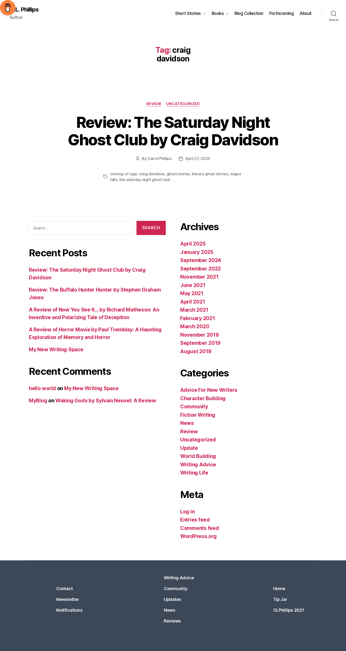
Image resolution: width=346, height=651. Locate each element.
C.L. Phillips (24, 9)
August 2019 (195, 351)
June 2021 (192, 285)
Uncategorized (183, 104)
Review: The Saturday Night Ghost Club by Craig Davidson (173, 131)
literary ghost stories (210, 173)
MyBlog (38, 401)
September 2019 (200, 343)
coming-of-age (123, 173)
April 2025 (192, 244)
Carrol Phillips (160, 158)
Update (189, 448)
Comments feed (199, 528)
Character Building (203, 398)
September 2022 (200, 269)
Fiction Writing (197, 415)
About (306, 13)
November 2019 (199, 335)
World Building (198, 456)
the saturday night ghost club (144, 179)
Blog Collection (249, 13)
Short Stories (188, 13)
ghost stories (178, 173)
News (187, 423)
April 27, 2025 (197, 158)
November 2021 (199, 277)
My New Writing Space (56, 349)
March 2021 (194, 310)
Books (218, 13)
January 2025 (196, 252)
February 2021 (197, 318)
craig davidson (152, 173)
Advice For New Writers (208, 390)
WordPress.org (198, 536)
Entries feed (195, 520)
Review (153, 104)
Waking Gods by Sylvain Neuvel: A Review (105, 401)
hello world (42, 388)
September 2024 (200, 260)
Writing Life (194, 473)
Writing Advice (198, 465)
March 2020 (194, 326)
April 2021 (192, 302)
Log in (187, 512)
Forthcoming (281, 13)
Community (194, 407)
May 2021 (192, 293)
